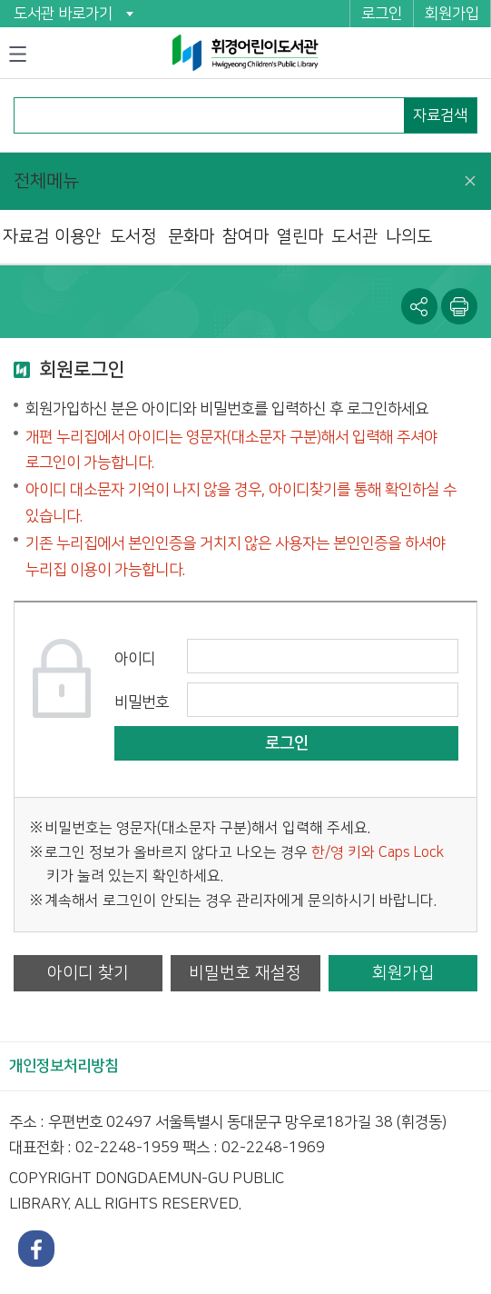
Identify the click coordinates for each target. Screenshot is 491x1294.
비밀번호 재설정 (245, 972)
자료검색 (440, 115)
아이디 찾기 (88, 972)
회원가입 (452, 13)
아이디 (134, 659)
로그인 (381, 13)
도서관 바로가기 (63, 13)
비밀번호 (141, 702)
